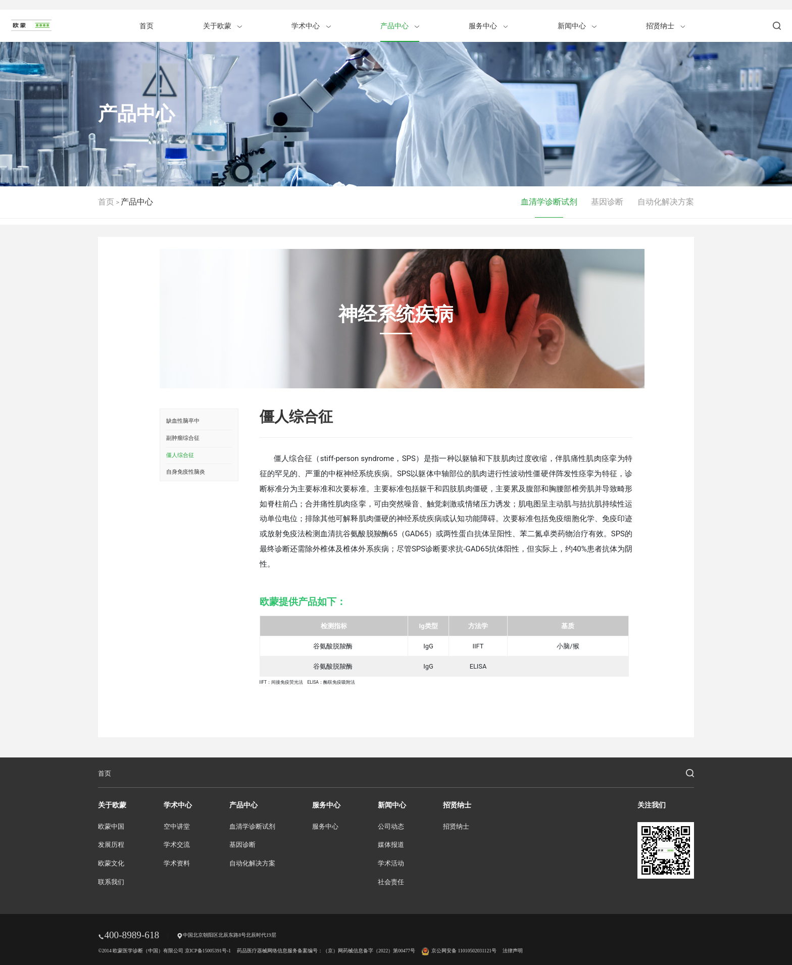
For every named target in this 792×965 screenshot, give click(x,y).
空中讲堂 (177, 826)
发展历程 (111, 844)
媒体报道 (391, 844)
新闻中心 (577, 26)
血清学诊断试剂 (549, 201)
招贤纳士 (665, 26)
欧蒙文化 (111, 863)
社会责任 (391, 882)
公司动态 (391, 826)
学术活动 (391, 863)
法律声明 (513, 950)
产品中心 (399, 26)
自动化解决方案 (665, 201)
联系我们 (111, 882)
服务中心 (488, 26)
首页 (146, 26)
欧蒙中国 (111, 826)
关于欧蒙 (222, 26)
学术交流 (177, 844)
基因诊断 (607, 201)
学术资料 (177, 863)
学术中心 (310, 26)
